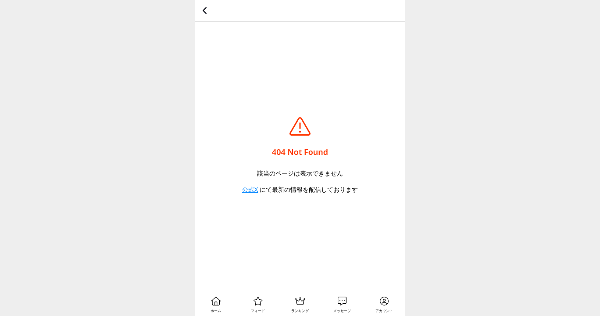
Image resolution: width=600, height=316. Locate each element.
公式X (250, 189)
